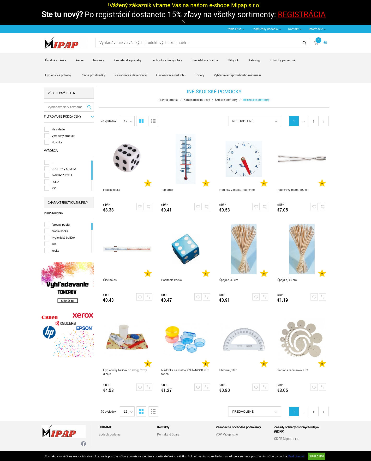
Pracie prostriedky (93, 75)
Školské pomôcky (226, 100)
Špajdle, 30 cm (228, 280)
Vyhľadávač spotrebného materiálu (237, 75)
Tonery (199, 75)
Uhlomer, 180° (228, 370)
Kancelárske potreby (127, 60)
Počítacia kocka (171, 280)
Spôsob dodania (109, 434)
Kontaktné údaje (168, 434)
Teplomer (167, 190)
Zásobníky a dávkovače (131, 75)
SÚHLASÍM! (316, 456)
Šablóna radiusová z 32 (292, 370)
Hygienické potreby (58, 75)
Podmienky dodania (265, 29)
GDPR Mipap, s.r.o (286, 438)
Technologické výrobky (166, 60)
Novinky (98, 60)
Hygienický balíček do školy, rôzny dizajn (125, 372)
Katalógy (254, 60)
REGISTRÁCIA (302, 14)
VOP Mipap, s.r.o (227, 434)
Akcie (80, 60)
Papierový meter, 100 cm (293, 190)
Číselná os (110, 280)
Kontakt (293, 29)
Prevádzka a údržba (204, 60)
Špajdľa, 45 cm (287, 280)
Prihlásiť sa (234, 29)
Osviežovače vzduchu (171, 75)
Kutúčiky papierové (282, 60)
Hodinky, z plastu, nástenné (237, 190)
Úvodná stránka (55, 60)
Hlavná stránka (169, 100)
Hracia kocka (111, 190)
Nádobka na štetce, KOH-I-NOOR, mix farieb (185, 372)
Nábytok (233, 60)
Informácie (316, 29)
